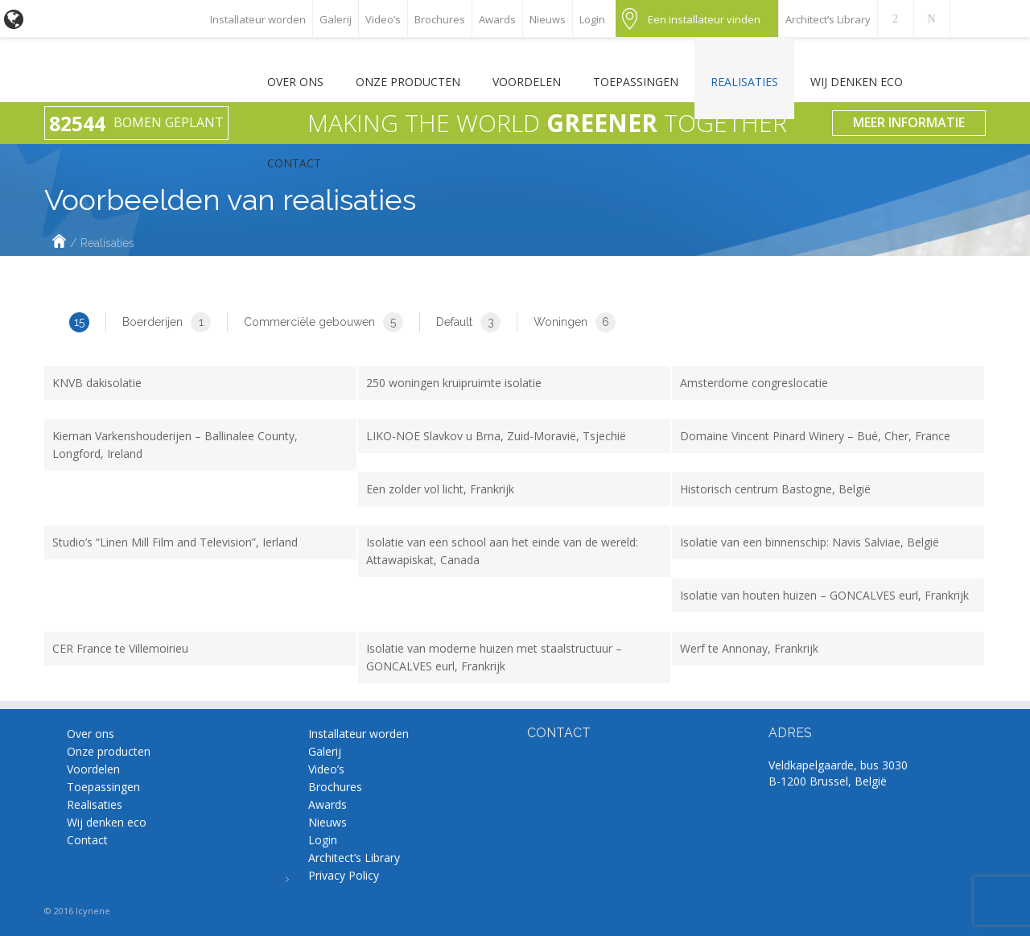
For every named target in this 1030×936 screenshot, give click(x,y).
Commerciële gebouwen (323, 321)
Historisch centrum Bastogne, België (775, 489)
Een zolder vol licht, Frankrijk (440, 489)
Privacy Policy (343, 875)
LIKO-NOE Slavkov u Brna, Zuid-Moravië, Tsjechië (496, 435)
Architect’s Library (828, 19)
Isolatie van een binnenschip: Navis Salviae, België (809, 542)
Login (592, 19)
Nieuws (547, 19)
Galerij (335, 19)
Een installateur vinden (704, 19)
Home (59, 243)
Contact (294, 163)
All (66, 321)
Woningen (575, 321)
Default (468, 321)
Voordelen (526, 81)
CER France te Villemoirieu (120, 648)
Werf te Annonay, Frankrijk (749, 648)
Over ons (295, 81)
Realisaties (744, 81)
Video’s (383, 19)
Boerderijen (166, 321)
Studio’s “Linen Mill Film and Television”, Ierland (175, 542)
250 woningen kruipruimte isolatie (454, 382)
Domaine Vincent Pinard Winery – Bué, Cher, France (815, 435)
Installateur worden (258, 19)
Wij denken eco (856, 81)
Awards (497, 19)
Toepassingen (635, 81)
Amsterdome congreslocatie (754, 382)
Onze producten (408, 81)
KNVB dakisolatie (97, 382)
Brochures (439, 19)
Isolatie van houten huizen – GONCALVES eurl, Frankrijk (824, 595)
